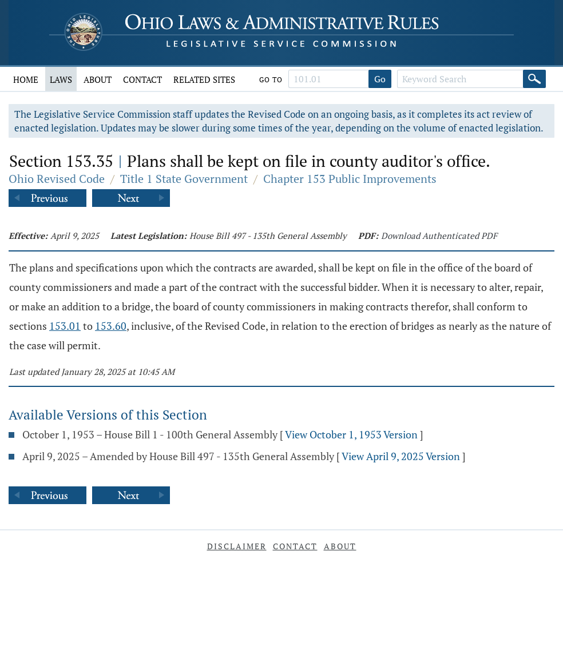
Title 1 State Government (184, 178)
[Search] (534, 79)
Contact (142, 79)
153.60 (110, 326)
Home (25, 79)
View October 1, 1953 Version (351, 434)
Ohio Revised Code (57, 178)
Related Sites (204, 79)
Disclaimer (237, 546)
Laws (61, 79)
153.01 (65, 326)
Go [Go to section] (380, 79)
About (98, 79)
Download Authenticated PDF (439, 235)
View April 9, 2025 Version (401, 456)
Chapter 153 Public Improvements (350, 178)
